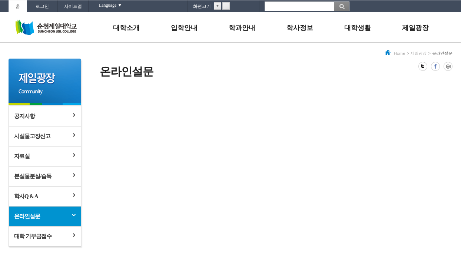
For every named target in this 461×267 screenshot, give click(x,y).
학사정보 (299, 28)
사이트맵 (73, 6)
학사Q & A (26, 196)
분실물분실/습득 (33, 176)
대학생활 (357, 28)
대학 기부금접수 (33, 236)
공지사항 (24, 116)
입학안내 (184, 28)
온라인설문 (27, 216)
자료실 (22, 156)
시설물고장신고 (32, 136)
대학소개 (126, 28)
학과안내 (242, 28)
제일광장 (415, 28)
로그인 (42, 6)
